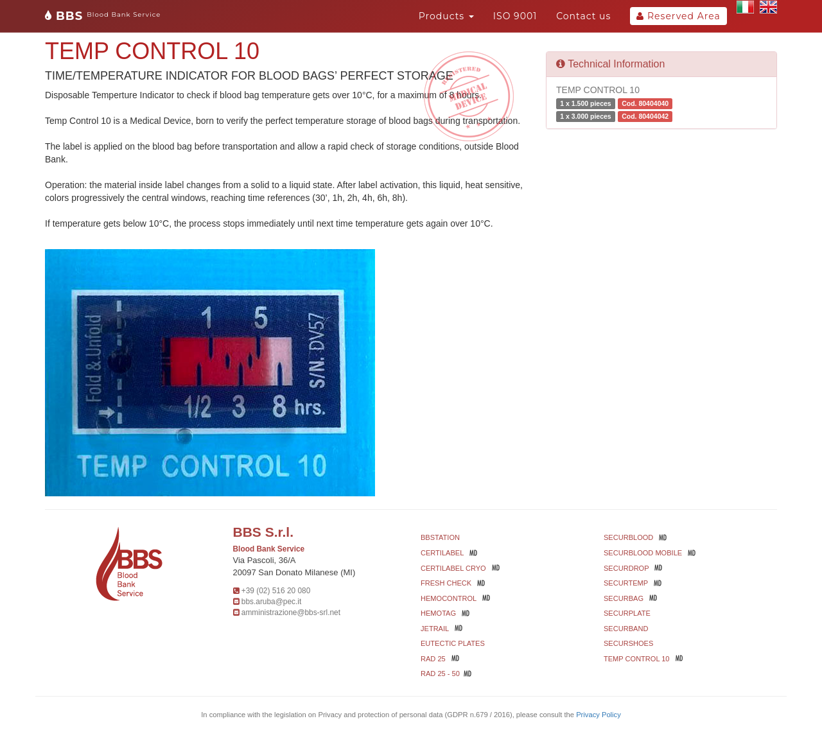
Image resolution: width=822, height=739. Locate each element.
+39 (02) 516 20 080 (275, 590)
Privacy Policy (598, 714)
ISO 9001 (515, 16)
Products (446, 16)
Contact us (583, 16)
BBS (103, 16)
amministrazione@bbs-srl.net (290, 612)
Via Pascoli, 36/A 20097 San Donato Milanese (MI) (294, 566)
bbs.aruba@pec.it (271, 601)
